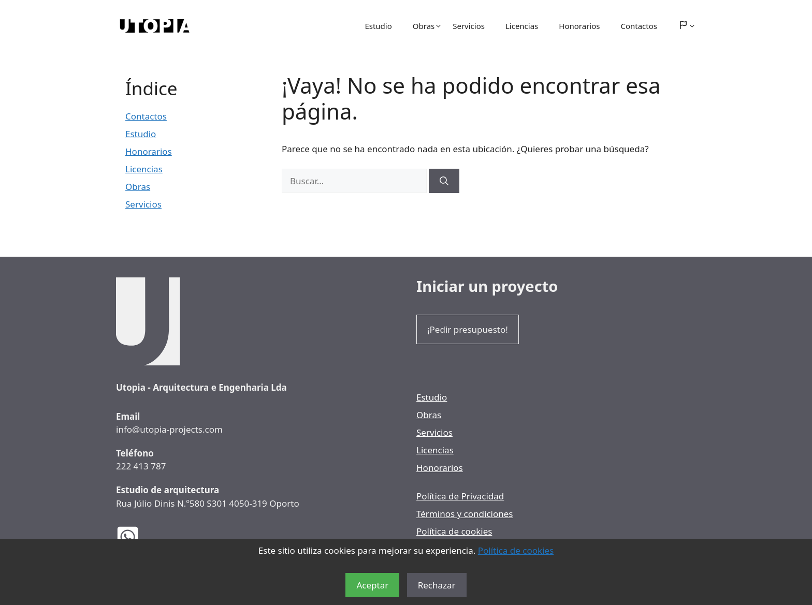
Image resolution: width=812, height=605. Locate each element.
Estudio (378, 26)
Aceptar (372, 585)
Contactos (638, 26)
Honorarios (579, 26)
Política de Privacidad (460, 496)
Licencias (521, 26)
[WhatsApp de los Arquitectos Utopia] (135, 537)
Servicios (469, 26)
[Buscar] (444, 181)
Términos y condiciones (464, 514)
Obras (427, 25)
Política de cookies (516, 550)
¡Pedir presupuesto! (467, 329)
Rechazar (437, 585)
